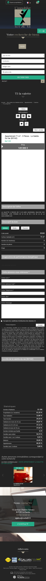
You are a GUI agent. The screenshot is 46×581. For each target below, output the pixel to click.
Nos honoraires (21, 568)
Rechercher (23, 77)
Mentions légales (13, 568)
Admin (30, 568)
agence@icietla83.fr (23, 518)
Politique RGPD (22, 569)
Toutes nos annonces (37, 568)
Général (5, 228)
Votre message (6, 303)
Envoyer (40, 325)
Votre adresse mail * (8, 284)
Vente (22, 46)
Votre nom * (5, 278)
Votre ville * (5, 296)
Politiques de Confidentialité (29, 349)
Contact (23, 524)
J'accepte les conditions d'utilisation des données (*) (19, 321)
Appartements (28, 102)
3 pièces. (36, 102)
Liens (27, 568)
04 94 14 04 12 (23, 515)
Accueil (3, 102)
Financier (25, 228)
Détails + (15, 228)
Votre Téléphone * (7, 290)
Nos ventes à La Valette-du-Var (15, 102)
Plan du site (6, 568)
